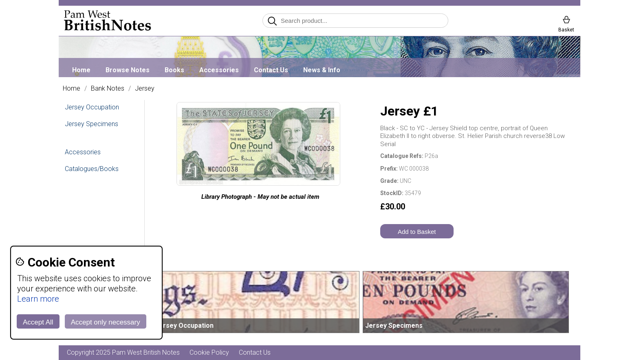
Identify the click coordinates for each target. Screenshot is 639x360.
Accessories (219, 70)
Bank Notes (107, 88)
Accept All (38, 322)
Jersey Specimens (91, 124)
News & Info (321, 70)
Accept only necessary (105, 322)
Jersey (144, 88)
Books (174, 70)
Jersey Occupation (92, 107)
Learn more (38, 299)
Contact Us (271, 70)
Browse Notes (128, 70)
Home (81, 70)
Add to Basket (417, 231)
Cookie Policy (209, 352)
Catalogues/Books (92, 169)
